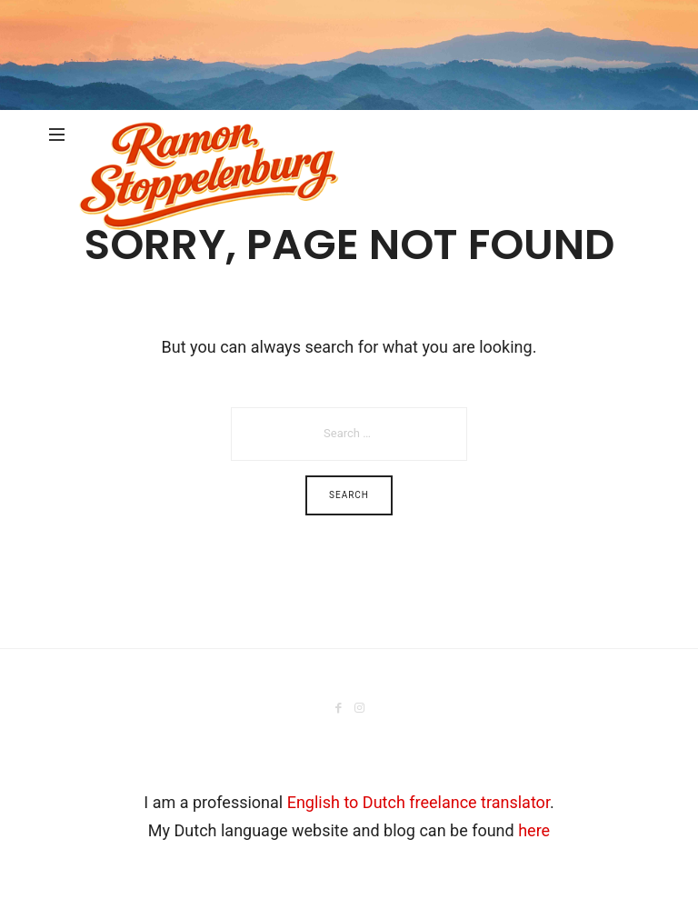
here (534, 830)
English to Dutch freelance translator (418, 802)
